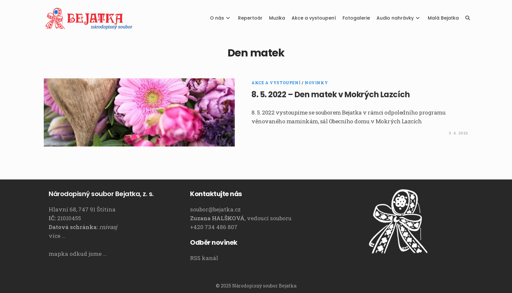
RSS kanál (204, 258)
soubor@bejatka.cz (215, 209)
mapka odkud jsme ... (78, 253)
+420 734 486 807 (213, 227)
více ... (57, 235)
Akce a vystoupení (275, 82)
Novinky (316, 82)
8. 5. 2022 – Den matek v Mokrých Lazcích (330, 94)
